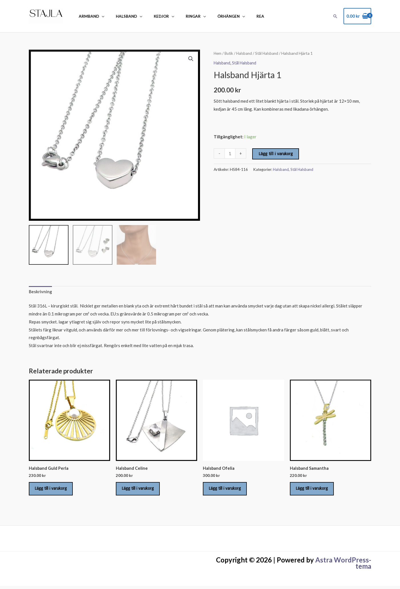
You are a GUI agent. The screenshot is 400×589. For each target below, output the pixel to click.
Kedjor (152, 16)
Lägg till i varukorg (276, 153)
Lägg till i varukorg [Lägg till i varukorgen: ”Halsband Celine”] (141, 490)
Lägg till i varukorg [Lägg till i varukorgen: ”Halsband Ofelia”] (228, 490)
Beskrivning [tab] (40, 291)
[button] (335, 16)
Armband (87, 16)
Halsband (121, 16)
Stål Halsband (269, 53)
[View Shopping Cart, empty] (357, 16)
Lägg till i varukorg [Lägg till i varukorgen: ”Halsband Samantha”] (315, 490)
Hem (218, 53)
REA (240, 16)
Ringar (180, 16)
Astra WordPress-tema (343, 566)
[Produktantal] (230, 153)
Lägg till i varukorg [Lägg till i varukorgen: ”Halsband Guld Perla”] (54, 490)
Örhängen (212, 16)
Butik (229, 53)
